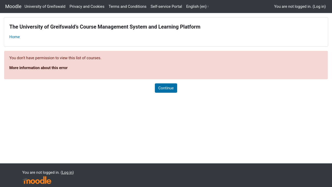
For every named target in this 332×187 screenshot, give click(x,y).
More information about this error (38, 67)
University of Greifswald (45, 6)
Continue (166, 88)
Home (14, 37)
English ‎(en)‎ (196, 6)
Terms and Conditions (127, 6)
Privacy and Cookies (87, 6)
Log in (319, 6)
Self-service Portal (166, 6)
